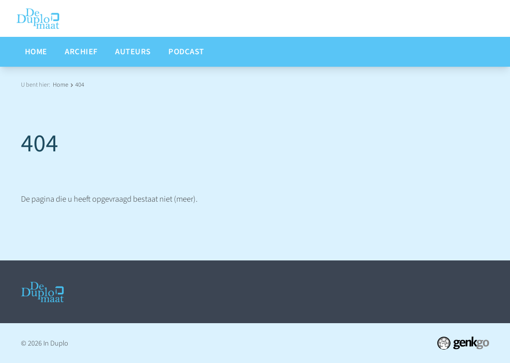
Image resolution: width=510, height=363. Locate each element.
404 (79, 84)
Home (60, 84)
